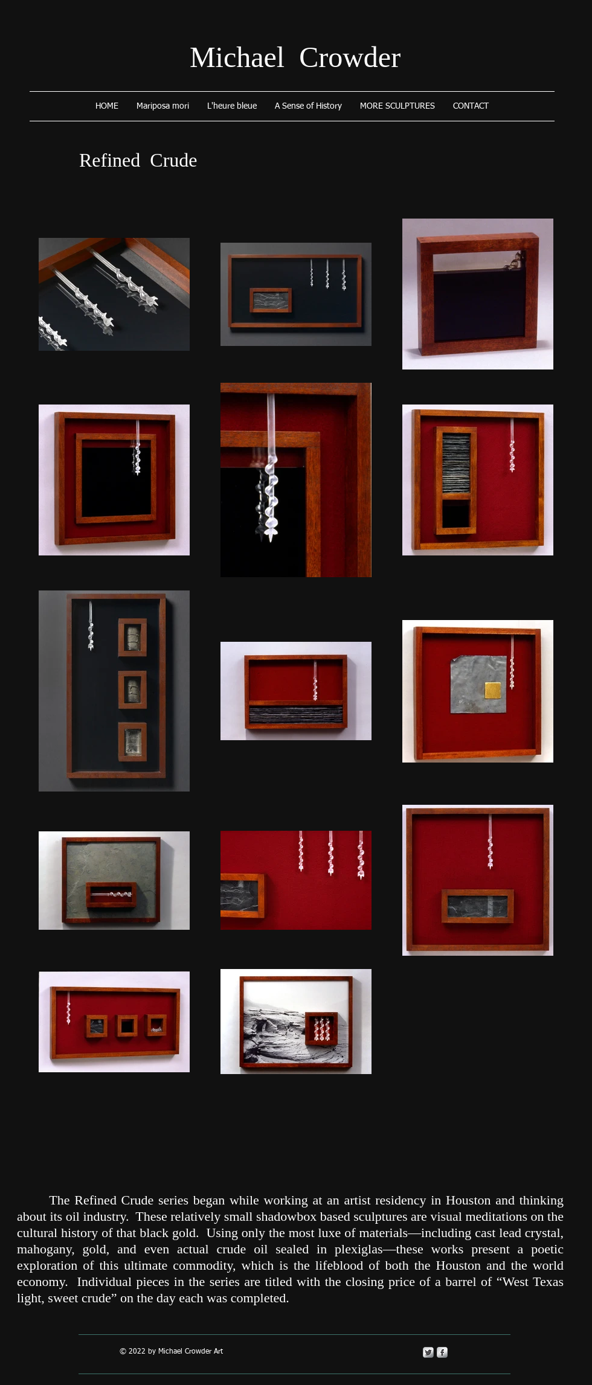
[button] (397, 106)
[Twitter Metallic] (428, 1352)
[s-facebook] (442, 1352)
